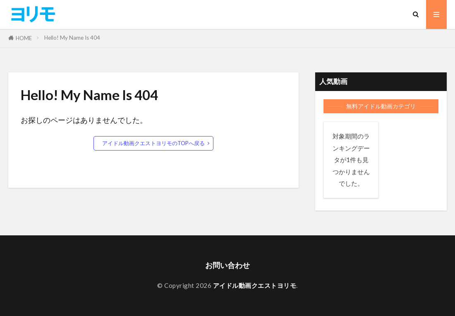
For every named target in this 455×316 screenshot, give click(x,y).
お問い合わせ (227, 265)
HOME (24, 38)
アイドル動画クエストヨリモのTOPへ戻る (153, 143)
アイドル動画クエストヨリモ (255, 285)
